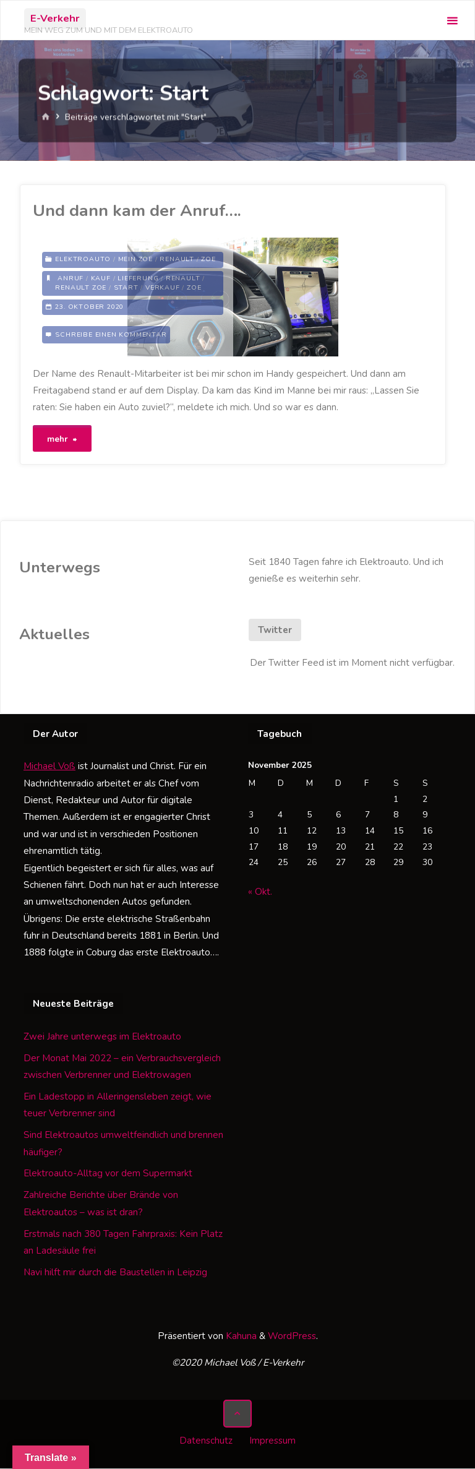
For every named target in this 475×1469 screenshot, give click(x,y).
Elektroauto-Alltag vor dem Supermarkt (108, 1174)
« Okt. (260, 893)
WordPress (292, 1337)
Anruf (70, 278)
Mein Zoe (135, 259)
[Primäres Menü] (452, 21)
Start (126, 287)
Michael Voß (49, 767)
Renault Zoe (80, 287)
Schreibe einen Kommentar (110, 334)
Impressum (272, 1441)
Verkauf (162, 287)
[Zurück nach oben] (237, 1414)
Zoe (208, 259)
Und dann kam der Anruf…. (137, 210)
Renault (177, 259)
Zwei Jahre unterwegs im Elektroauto (102, 1037)
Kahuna (240, 1337)
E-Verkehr (55, 18)
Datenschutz (206, 1441)
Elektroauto (83, 259)
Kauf (101, 278)
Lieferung (138, 278)
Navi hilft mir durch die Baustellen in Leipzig (115, 1273)
